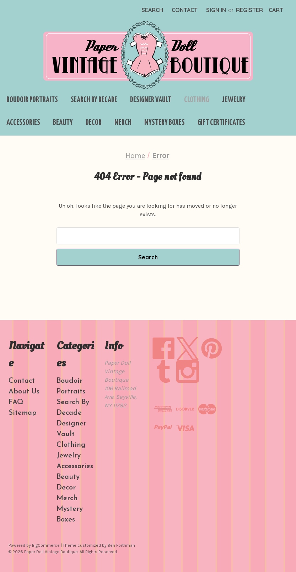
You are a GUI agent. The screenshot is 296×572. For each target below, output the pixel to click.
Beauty (63, 123)
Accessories (23, 123)
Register (249, 10)
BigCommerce (46, 545)
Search (152, 10)
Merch (122, 123)
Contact (185, 10)
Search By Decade (94, 100)
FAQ (16, 402)
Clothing (196, 100)
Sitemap (23, 413)
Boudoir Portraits (32, 100)
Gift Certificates (221, 123)
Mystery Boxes (164, 123)
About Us (24, 391)
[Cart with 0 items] (275, 10)
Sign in (216, 10)
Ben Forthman (121, 545)
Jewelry (234, 100)
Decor (94, 123)
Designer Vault (150, 100)
